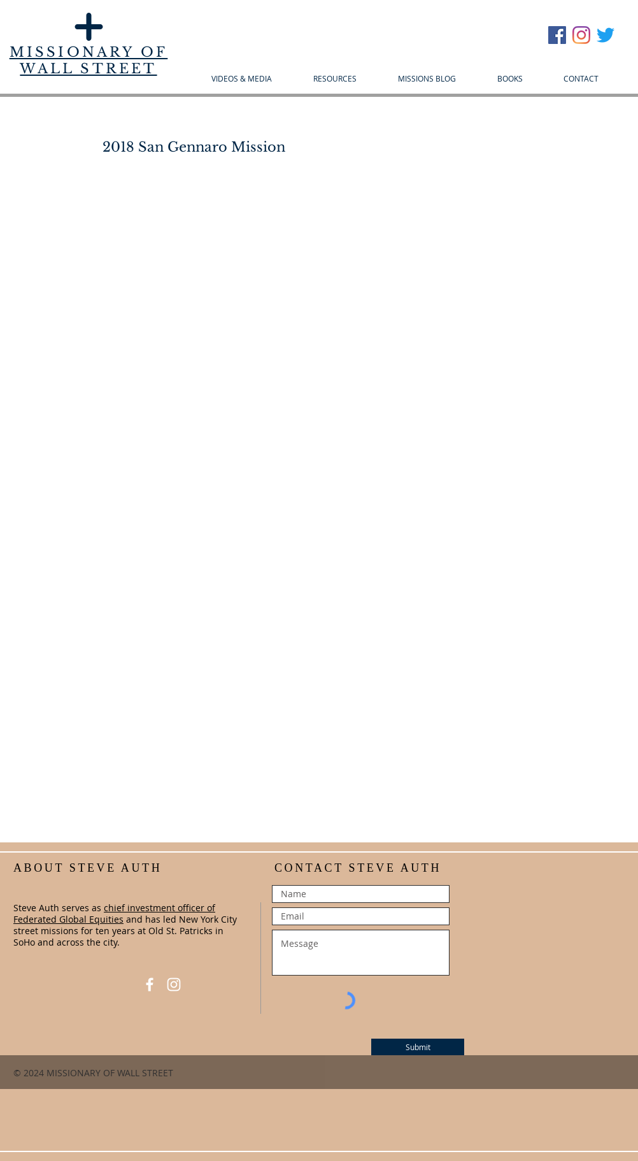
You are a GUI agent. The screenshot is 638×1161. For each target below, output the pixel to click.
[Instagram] (581, 35)
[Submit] (417, 1047)
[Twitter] (605, 35)
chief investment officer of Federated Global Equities (114, 913)
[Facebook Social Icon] (557, 35)
